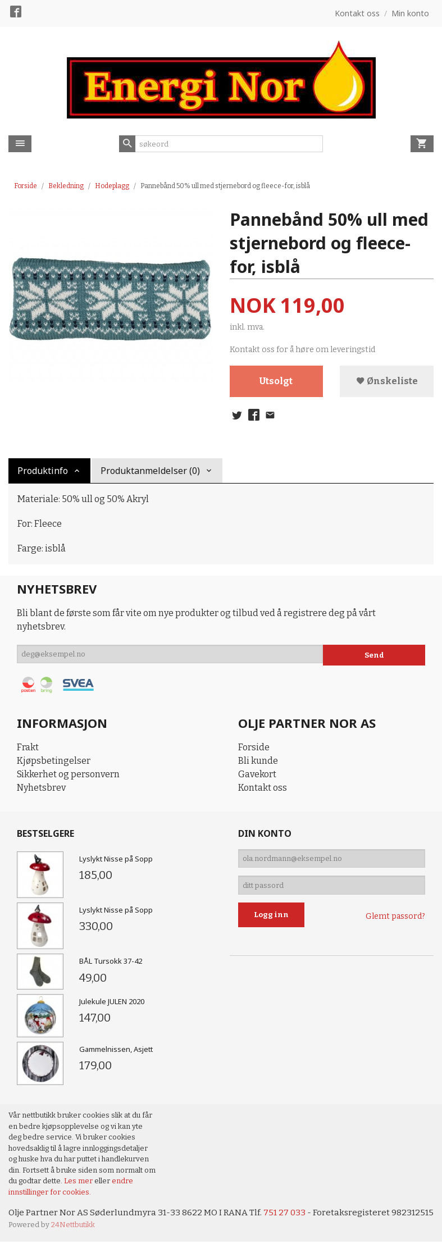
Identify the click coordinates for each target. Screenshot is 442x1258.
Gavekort (257, 777)
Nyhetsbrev (41, 790)
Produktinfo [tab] (42, 473)
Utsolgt (276, 381)
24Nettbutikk (73, 1241)
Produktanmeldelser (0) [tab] (150, 473)
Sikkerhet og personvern (68, 777)
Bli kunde (258, 763)
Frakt (28, 750)
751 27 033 (288, 1215)
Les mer (79, 1183)
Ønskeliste (387, 381)
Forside (25, 186)
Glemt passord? (395, 924)
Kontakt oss (262, 790)
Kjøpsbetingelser (53, 763)
